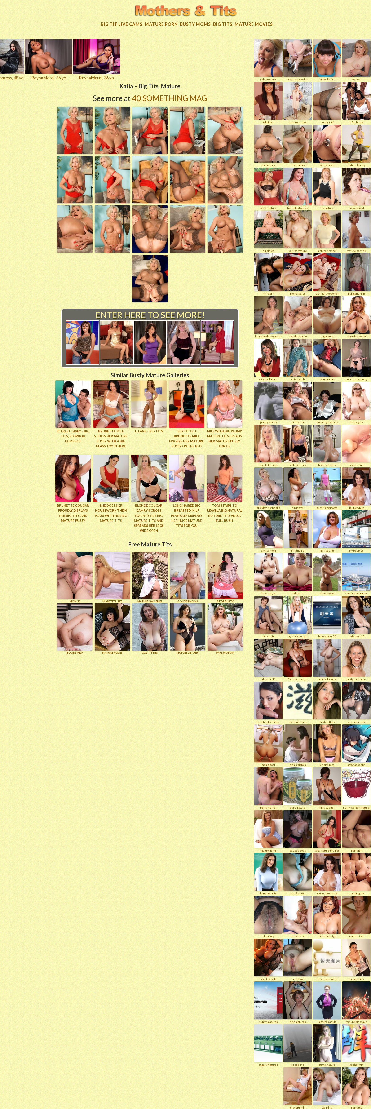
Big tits (222, 23)
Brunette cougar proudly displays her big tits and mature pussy (72, 511)
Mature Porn (161, 23)
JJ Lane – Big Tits (149, 430)
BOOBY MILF (75, 627)
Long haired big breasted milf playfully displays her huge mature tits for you (186, 514)
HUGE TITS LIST (112, 575)
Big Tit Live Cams (121, 23)
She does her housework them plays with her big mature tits (111, 511)
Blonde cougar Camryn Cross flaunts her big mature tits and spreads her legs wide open (148, 516)
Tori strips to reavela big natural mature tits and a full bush (224, 511)
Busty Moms (195, 23)
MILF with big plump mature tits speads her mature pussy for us (225, 437)
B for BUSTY (225, 575)
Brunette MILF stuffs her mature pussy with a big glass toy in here (111, 437)
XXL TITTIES (150, 627)
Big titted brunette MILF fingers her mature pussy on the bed (186, 437)
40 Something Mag (169, 97)
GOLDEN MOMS (187, 575)
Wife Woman (225, 627)
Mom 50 (75, 575)
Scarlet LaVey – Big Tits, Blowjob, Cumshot (73, 435)
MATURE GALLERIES (150, 575)
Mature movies (254, 23)
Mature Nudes (112, 627)
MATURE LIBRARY (187, 627)
